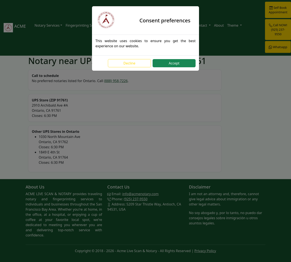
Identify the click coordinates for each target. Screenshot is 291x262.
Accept (174, 63)
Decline (129, 63)
